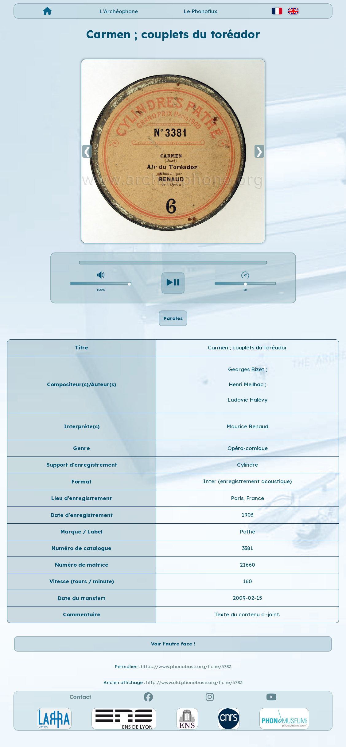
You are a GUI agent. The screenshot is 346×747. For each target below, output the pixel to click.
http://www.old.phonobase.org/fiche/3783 (194, 695)
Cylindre (247, 471)
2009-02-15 (247, 604)
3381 (247, 554)
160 (247, 587)
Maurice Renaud (247, 432)
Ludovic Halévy (247, 406)
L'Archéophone (118, 11)
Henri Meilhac (247, 390)
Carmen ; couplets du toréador (247, 353)
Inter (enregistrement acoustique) (247, 487)
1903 (247, 521)
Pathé (247, 537)
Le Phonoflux (200, 11)
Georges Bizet (247, 375)
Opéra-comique (247, 454)
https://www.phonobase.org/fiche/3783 (186, 679)
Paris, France (247, 504)
